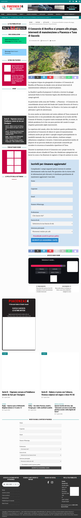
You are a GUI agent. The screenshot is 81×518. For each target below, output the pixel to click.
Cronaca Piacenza (12, 14)
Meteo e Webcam (69, 14)
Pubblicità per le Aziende (8, 500)
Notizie (37, 22)
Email (33, 197)
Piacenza (42, 269)
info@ (67, 499)
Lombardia (54, 269)
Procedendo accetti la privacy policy (46, 236)
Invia (20, 41)
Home (2, 14)
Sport (21, 14)
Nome (33, 181)
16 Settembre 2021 (35, 40)
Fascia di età (35, 220)
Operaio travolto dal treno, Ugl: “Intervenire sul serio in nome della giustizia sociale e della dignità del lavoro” (18, 68)
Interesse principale (37, 228)
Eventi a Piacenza (32, 14)
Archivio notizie (6, 492)
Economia (50, 14)
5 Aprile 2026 (7, 397)
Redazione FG (45, 40)
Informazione (5, 498)
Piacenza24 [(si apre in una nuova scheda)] (8, 53)
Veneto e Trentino (55, 272)
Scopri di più (65, 501)
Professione (35, 212)
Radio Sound (4, 1)
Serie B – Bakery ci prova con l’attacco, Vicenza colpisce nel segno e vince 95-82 (14, 127)
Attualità (42, 14)
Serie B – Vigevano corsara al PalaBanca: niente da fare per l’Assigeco (14, 121)
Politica (58, 14)
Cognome (34, 189)
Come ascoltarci (6, 495)
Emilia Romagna (41, 272)
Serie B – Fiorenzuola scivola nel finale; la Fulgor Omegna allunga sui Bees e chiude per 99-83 (14, 133)
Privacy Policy (70, 514)
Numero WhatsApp (37, 204)
